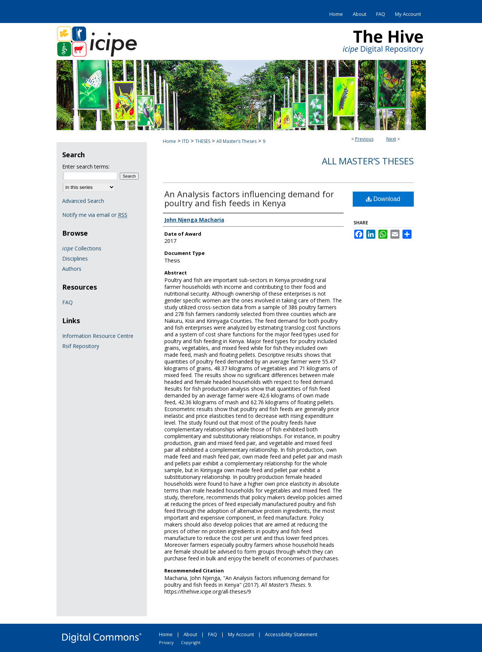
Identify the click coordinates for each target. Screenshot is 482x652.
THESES (202, 141)
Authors (71, 268)
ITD (185, 141)
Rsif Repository (80, 346)
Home (169, 141)
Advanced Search (83, 200)
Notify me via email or (94, 214)
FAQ (67, 302)
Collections (81, 248)
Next (391, 139)
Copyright (190, 642)
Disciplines (75, 258)
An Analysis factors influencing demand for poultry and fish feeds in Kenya (249, 198)
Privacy (166, 642)
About (190, 634)
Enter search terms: (86, 166)
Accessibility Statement (291, 634)
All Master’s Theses (236, 141)
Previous (364, 139)
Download (383, 199)
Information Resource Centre (97, 335)
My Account (241, 634)
